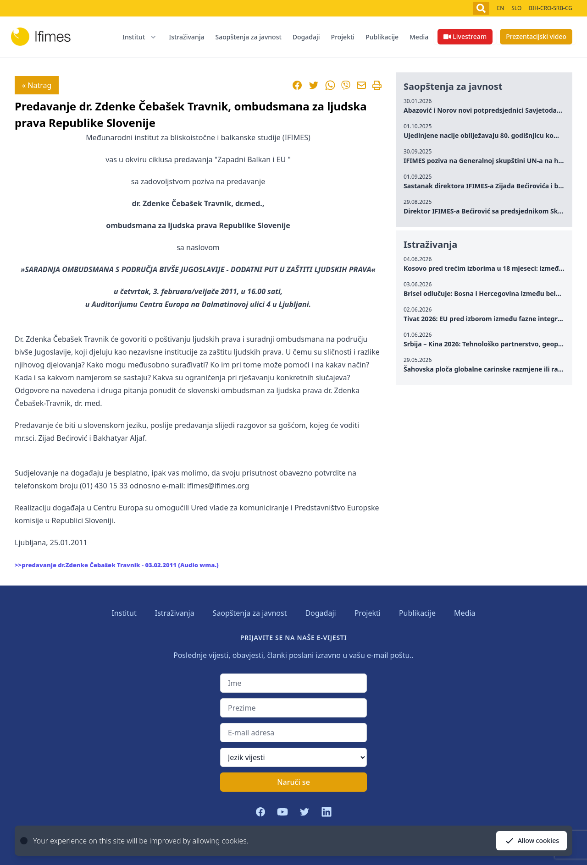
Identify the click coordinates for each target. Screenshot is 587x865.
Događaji (306, 37)
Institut (123, 613)
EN (500, 8)
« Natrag (36, 85)
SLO (516, 8)
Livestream (465, 36)
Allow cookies (531, 840)
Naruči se (293, 782)
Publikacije (382, 37)
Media (419, 37)
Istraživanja (186, 37)
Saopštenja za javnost (248, 37)
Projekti (343, 37)
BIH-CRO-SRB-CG (550, 8)
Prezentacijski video (536, 36)
